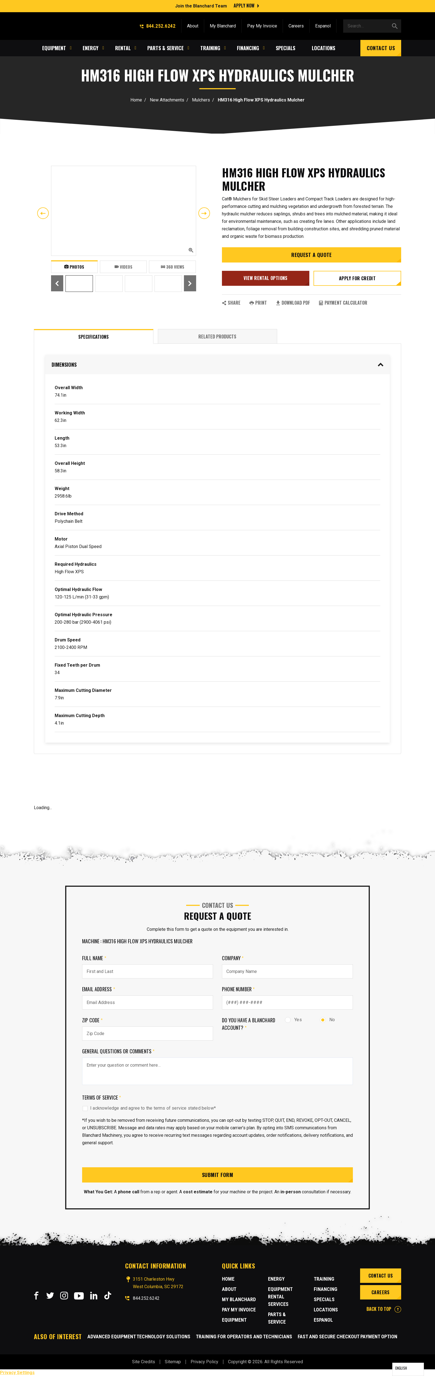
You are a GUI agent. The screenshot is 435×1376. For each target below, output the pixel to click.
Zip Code (92, 1020)
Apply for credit (357, 278)
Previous (43, 213)
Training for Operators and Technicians (244, 1336)
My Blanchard (223, 25)
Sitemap (173, 1361)
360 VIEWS (172, 267)
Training (324, 1279)
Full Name (94, 958)
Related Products (217, 336)
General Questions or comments (118, 1051)
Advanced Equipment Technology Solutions (138, 1336)
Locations (326, 1310)
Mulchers (201, 100)
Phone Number (238, 989)
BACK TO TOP (383, 1309)
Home (136, 100)
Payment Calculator (343, 302)
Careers (296, 25)
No (327, 1019)
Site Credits (143, 1361)
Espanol (323, 25)
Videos (123, 267)
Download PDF (293, 302)
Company (233, 958)
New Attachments (167, 100)
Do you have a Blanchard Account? (248, 1023)
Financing (325, 1289)
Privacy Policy (204, 1361)
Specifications (93, 336)
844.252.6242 (157, 26)
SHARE (231, 302)
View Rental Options (266, 278)
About (192, 25)
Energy (276, 1279)
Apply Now (244, 5)
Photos (74, 267)
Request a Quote (311, 254)
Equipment (234, 1320)
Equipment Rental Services (280, 1296)
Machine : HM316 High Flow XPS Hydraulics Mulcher (137, 941)
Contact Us (381, 47)
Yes (293, 1019)
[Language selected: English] (408, 1369)
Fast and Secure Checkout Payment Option (347, 1336)
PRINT (258, 302)
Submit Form (217, 1174)
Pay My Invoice (262, 25)
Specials (324, 1299)
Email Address (98, 989)
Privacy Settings (17, 1372)
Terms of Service (101, 1097)
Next (204, 213)
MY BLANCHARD (239, 1299)
